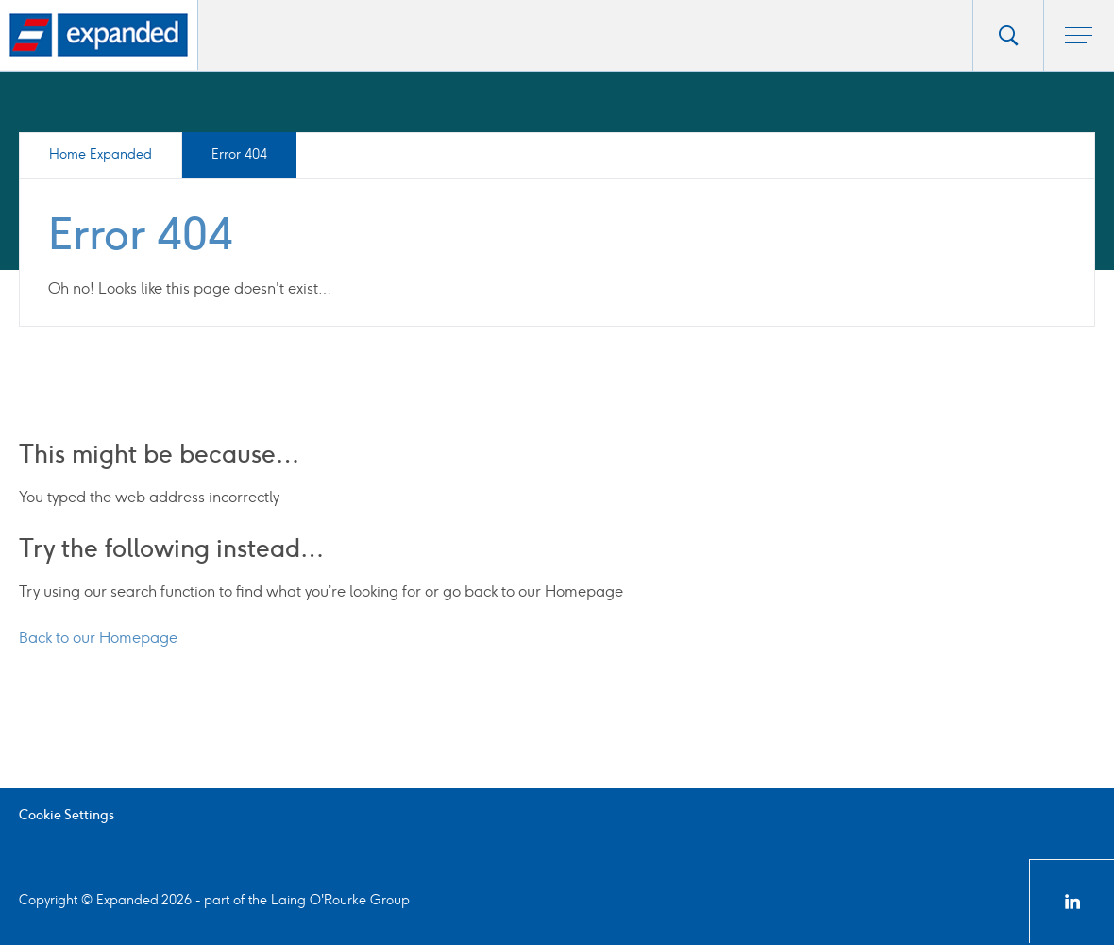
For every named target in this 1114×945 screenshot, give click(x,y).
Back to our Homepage (98, 638)
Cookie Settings (66, 815)
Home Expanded (100, 154)
